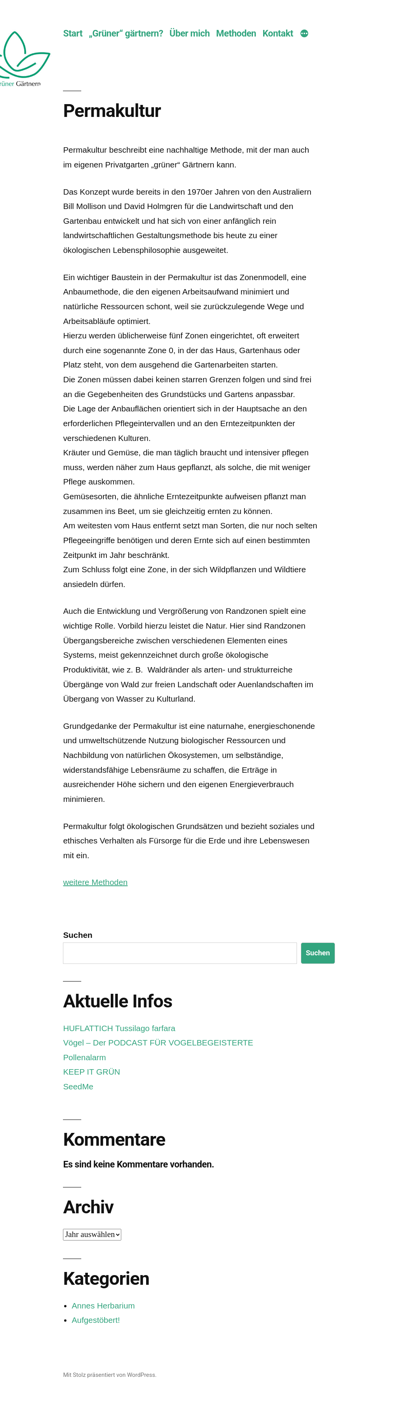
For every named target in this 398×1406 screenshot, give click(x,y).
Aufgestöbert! (96, 1319)
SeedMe (78, 1086)
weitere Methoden (95, 882)
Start (72, 33)
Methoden (236, 33)
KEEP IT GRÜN (91, 1071)
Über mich (189, 33)
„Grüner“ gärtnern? (126, 33)
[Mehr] (304, 34)
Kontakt (277, 33)
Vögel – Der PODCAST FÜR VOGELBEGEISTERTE (158, 1042)
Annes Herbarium (103, 1305)
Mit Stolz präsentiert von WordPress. (110, 1374)
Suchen (77, 934)
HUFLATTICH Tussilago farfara (119, 1028)
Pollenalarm (84, 1057)
